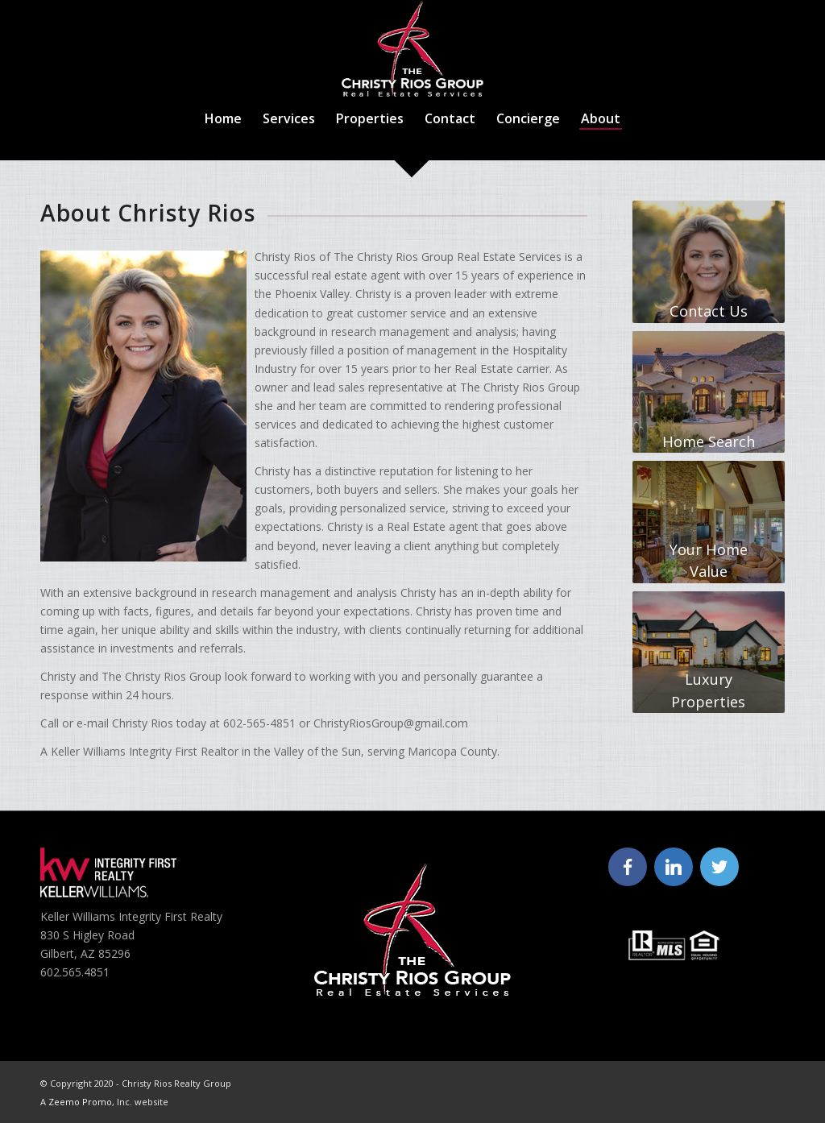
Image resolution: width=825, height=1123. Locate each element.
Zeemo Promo (80, 1102)
